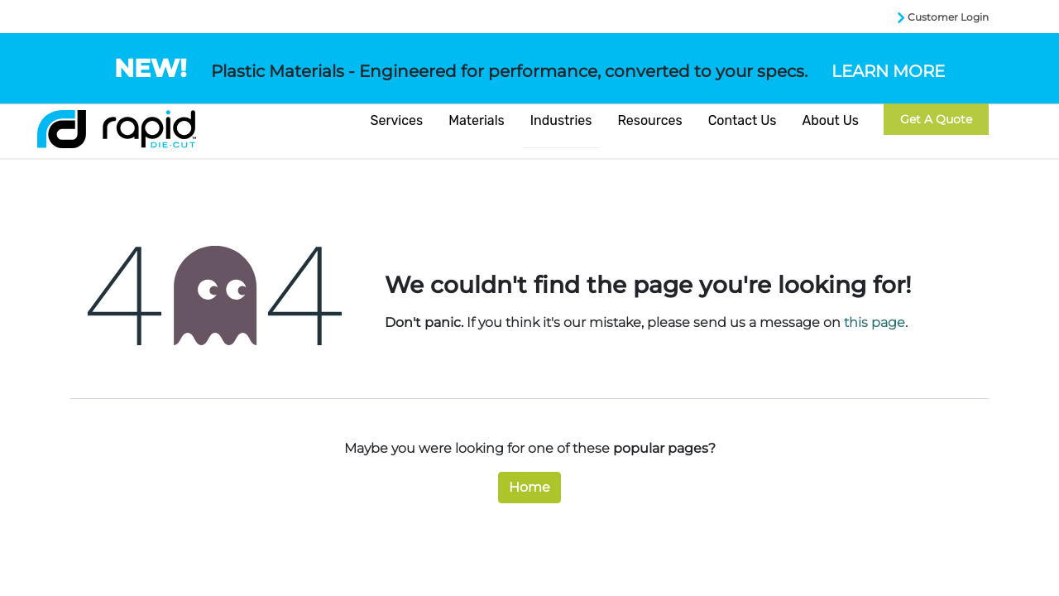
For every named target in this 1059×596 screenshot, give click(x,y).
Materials (476, 120)
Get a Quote (936, 119)
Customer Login (948, 17)
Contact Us (742, 120)
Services (397, 120)
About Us (830, 120)
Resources (649, 120)
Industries (561, 120)
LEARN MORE (888, 71)
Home (529, 487)
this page (874, 322)
